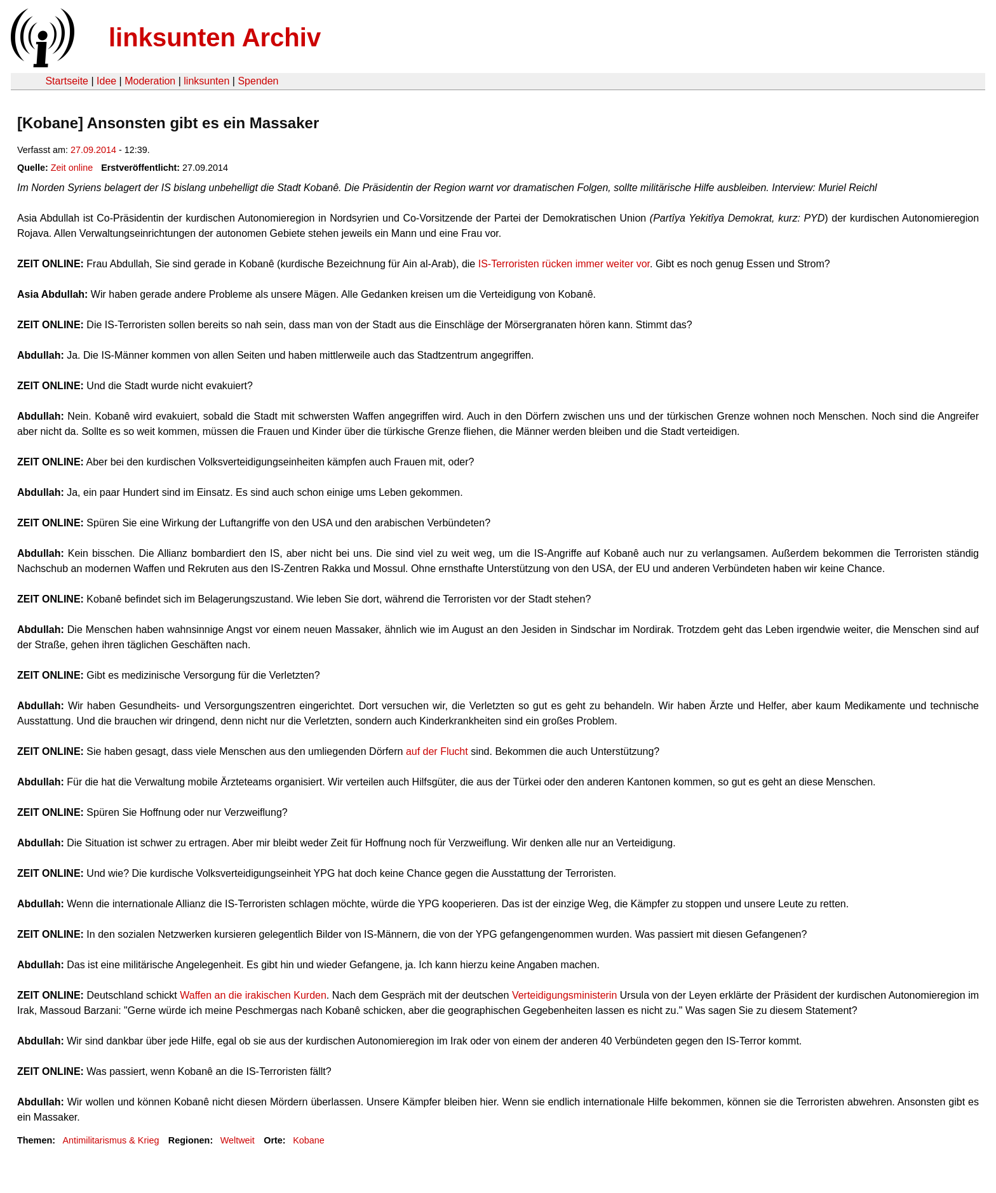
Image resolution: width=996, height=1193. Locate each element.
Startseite (66, 81)
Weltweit (237, 1140)
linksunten (206, 81)
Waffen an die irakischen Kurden (253, 995)
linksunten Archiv (215, 37)
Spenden (258, 81)
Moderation (149, 81)
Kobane (309, 1140)
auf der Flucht (437, 751)
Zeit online (72, 168)
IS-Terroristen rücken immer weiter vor (564, 263)
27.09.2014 (93, 150)
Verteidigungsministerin (566, 995)
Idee (106, 81)
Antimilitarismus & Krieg (110, 1140)
